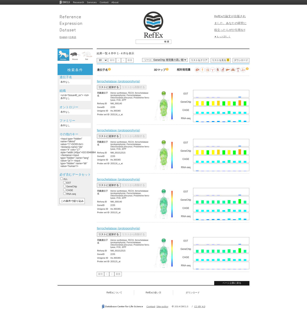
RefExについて (114, 292)
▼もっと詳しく (222, 36)
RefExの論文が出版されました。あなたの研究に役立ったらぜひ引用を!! (230, 23)
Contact (104, 2)
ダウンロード (241, 60)
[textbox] (149, 41)
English (63, 37)
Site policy (162, 306)
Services (92, 2)
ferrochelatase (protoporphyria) (118, 81)
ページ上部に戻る (231, 283)
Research (78, 2)
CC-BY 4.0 (199, 306)
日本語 (72, 37)
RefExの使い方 (154, 292)
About (114, 2)
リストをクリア (199, 60)
